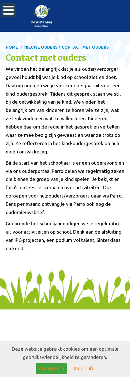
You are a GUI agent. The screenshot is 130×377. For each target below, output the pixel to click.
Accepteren (51, 368)
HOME (12, 47)
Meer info (84, 368)
